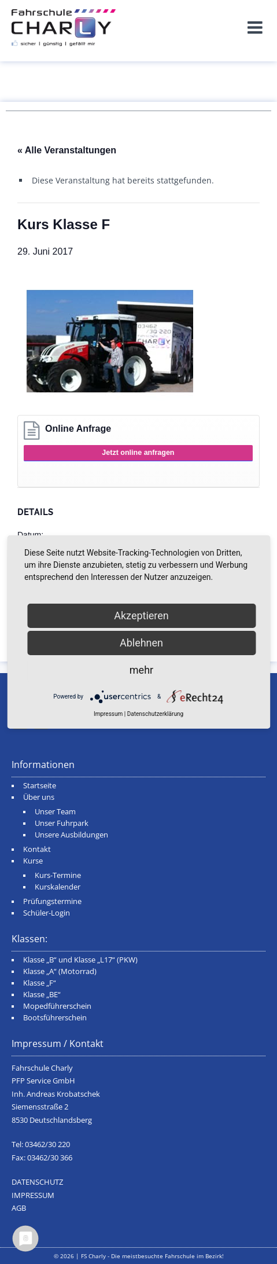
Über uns (38, 797)
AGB (19, 1208)
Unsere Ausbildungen (71, 835)
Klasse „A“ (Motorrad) (60, 971)
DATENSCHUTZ (37, 1182)
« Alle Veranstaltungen (66, 150)
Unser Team (55, 812)
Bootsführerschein (55, 1018)
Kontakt (37, 849)
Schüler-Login (46, 913)
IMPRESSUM (33, 1195)
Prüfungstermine (52, 901)
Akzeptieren (141, 615)
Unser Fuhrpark (61, 823)
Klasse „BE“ (42, 995)
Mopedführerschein (57, 1006)
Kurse (33, 861)
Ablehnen (141, 643)
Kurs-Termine (58, 875)
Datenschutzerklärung (155, 714)
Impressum (108, 714)
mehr (141, 670)
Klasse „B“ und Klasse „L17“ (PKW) (80, 960)
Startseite (39, 786)
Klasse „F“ (39, 983)
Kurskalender (57, 887)
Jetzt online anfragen (138, 453)
